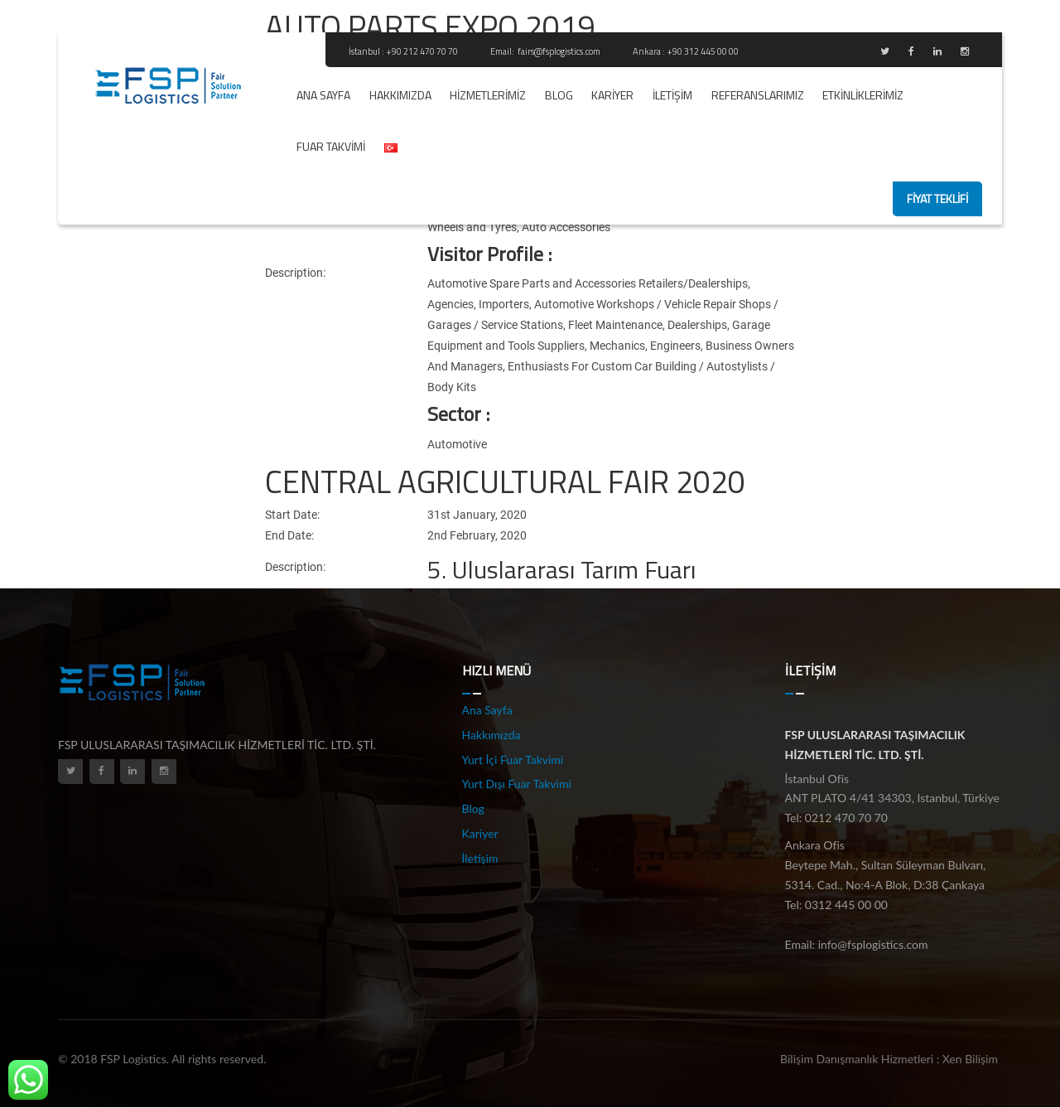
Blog (559, 95)
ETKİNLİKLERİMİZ (862, 95)
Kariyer (612, 95)
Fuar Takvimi (330, 146)
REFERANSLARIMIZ (757, 95)
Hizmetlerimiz (488, 95)
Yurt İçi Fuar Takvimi (513, 759)
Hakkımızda (400, 95)
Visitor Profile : (489, 253)
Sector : (458, 413)
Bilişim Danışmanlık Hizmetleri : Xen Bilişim (889, 1059)
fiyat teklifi (937, 198)
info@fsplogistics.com (873, 944)
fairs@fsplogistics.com (560, 51)
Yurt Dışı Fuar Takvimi (516, 784)
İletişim (672, 95)
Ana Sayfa (323, 95)
